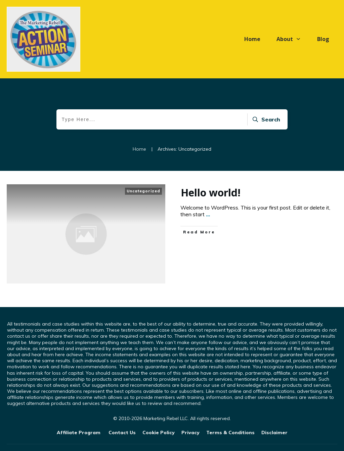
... (208, 214)
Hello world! (211, 192)
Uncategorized (143, 191)
